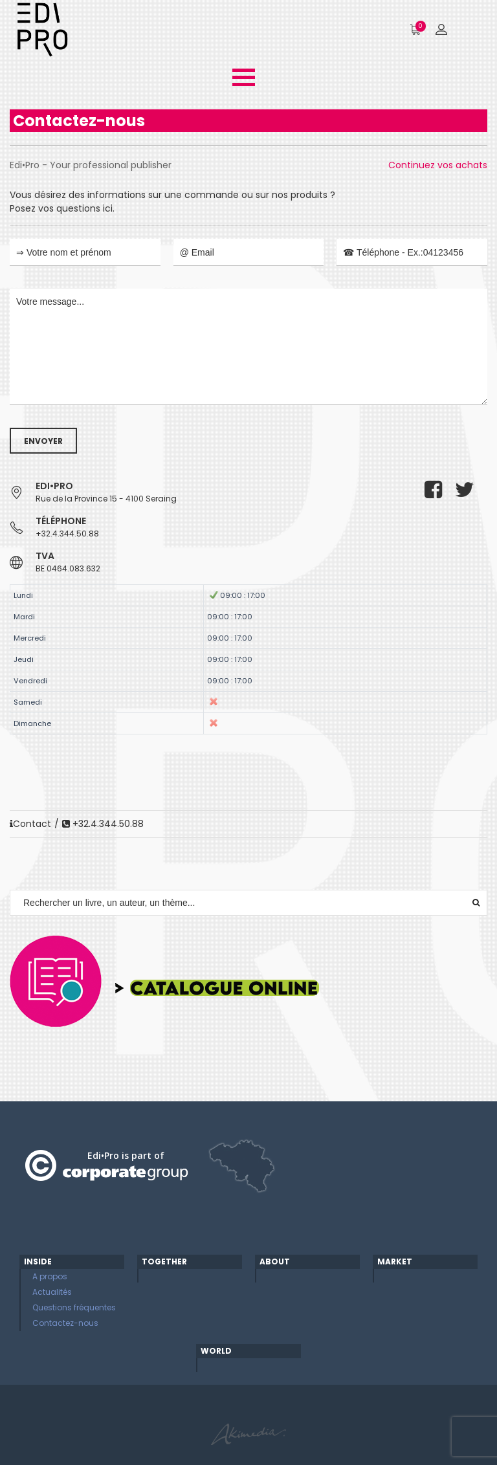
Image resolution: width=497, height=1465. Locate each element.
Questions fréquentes (74, 1307)
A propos (49, 1276)
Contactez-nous (65, 1322)
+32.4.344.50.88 (67, 533)
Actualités (52, 1291)
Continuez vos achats (437, 165)
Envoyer (43, 440)
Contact (30, 823)
